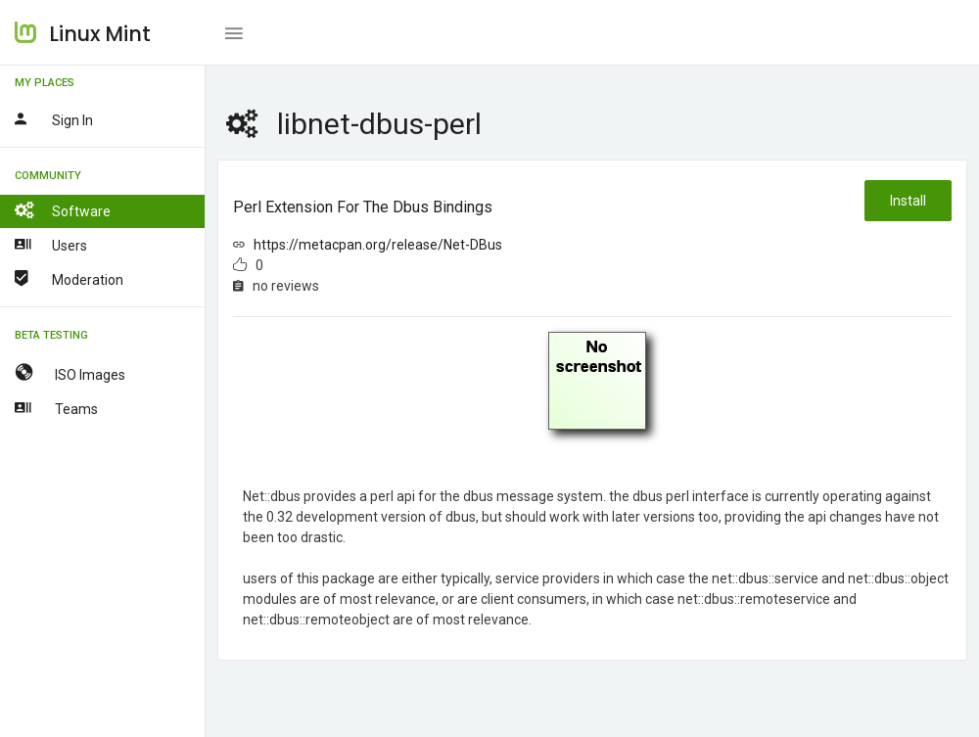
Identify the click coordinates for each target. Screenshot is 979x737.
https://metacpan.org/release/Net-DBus (378, 245)
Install (908, 200)
